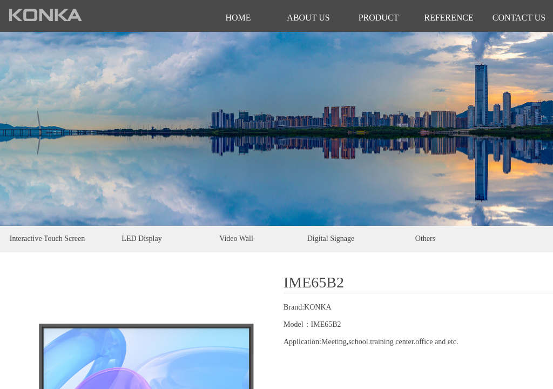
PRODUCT (379, 17)
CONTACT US (519, 17)
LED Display (141, 238)
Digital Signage (331, 238)
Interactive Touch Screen (47, 238)
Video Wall (236, 238)
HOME (238, 17)
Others (425, 238)
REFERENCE (449, 17)
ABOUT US (308, 17)
